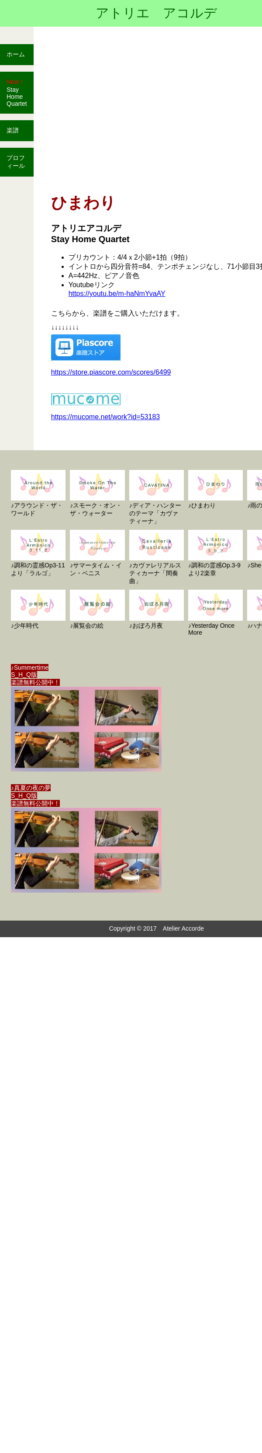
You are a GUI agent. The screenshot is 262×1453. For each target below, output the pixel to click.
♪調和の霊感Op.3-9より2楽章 (215, 553)
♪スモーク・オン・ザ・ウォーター (97, 493)
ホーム (16, 54)
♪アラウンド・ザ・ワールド (38, 493)
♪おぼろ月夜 (156, 609)
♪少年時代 (38, 609)
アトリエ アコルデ (156, 13)
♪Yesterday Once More (215, 613)
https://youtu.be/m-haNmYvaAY (117, 293)
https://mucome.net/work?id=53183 (105, 417)
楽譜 (13, 130)
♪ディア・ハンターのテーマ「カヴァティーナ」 (156, 497)
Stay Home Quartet (17, 92)
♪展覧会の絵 (97, 609)
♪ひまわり (215, 489)
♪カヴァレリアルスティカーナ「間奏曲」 (156, 557)
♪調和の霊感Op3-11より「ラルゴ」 (38, 553)
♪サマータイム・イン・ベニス (97, 553)
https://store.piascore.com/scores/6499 (111, 372)
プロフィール (16, 161)
